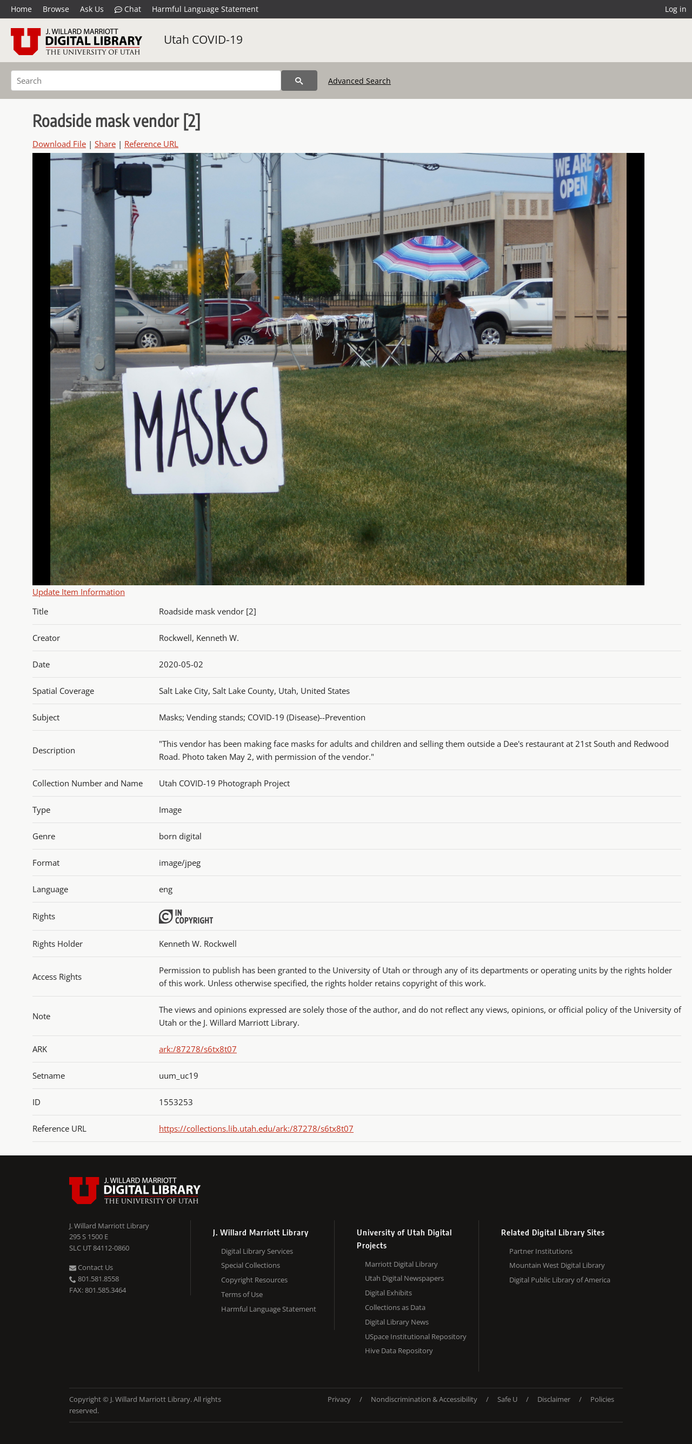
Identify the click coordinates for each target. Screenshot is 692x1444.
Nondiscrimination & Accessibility (424, 1399)
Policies (602, 1399)
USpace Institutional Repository (416, 1336)
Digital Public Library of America (559, 1280)
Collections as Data (395, 1307)
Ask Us (92, 9)
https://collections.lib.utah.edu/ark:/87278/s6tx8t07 (256, 1128)
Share (105, 143)
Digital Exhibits (388, 1293)
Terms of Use (242, 1294)
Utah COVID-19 (203, 39)
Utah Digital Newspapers (404, 1278)
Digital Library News (397, 1322)
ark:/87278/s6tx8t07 (198, 1049)
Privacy (339, 1399)
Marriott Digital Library (401, 1264)
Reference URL (151, 143)
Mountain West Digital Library (557, 1265)
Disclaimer (553, 1399)
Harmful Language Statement (205, 9)
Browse (56, 9)
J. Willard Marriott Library (109, 1226)
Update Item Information (78, 591)
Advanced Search (359, 81)
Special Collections (250, 1265)
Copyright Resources (254, 1280)
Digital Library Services (257, 1251)
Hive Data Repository (399, 1350)
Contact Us (91, 1267)
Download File (59, 143)
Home (21, 9)
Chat (128, 9)
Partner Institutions (541, 1251)
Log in (676, 9)
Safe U (507, 1399)
